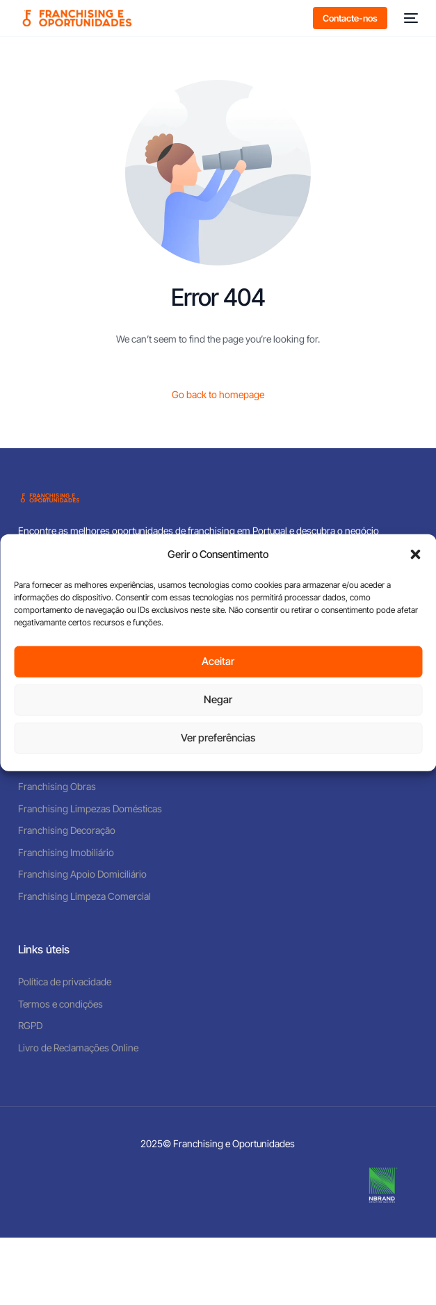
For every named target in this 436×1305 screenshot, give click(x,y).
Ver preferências (218, 737)
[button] (415, 554)
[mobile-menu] (409, 18)
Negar (218, 699)
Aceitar (218, 661)
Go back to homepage (218, 394)
